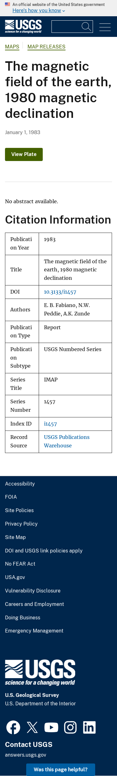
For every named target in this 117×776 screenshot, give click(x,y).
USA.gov (15, 577)
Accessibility (20, 484)
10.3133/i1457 (60, 292)
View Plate (24, 154)
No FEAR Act (20, 564)
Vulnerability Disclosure (33, 591)
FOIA (11, 497)
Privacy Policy (21, 524)
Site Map (15, 537)
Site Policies (19, 510)
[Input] (72, 26)
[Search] (86, 26)
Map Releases (46, 47)
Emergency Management (34, 631)
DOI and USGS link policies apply (44, 551)
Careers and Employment (34, 604)
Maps (12, 47)
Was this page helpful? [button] (61, 770)
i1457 (50, 424)
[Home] (23, 32)
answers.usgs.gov (25, 755)
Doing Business (22, 618)
